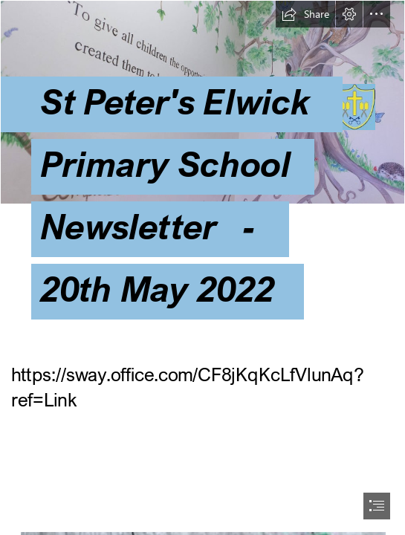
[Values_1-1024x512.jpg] (202, 175)
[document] (202, 267)
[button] (305, 14)
